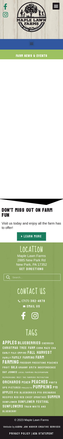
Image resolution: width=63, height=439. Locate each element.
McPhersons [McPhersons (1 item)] (9, 377)
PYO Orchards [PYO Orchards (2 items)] (46, 392)
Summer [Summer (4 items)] (54, 397)
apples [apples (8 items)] (10, 342)
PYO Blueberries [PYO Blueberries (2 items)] (25, 392)
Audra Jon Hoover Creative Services (37, 427)
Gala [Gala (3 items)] (14, 367)
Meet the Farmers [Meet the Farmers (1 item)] (26, 377)
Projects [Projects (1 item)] (27, 387)
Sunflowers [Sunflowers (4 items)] (13, 406)
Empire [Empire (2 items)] (22, 353)
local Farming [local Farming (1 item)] (26, 372)
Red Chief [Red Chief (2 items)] (26, 397)
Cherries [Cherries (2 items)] (48, 343)
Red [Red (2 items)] (16, 397)
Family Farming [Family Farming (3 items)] (23, 357)
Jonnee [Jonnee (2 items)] (12, 372)
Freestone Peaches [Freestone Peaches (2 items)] (45, 362)
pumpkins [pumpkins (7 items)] (42, 387)
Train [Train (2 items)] (28, 406)
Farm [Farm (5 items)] (40, 357)
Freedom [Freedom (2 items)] (25, 362)
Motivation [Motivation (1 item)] (43, 377)
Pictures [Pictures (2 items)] (14, 387)
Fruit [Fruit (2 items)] (6, 367)
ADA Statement (43, 433)
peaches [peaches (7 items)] (40, 382)
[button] (56, 6)
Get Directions (31, 269)
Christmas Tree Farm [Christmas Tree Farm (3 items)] (19, 348)
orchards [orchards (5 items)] (12, 382)
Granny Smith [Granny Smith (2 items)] (27, 367)
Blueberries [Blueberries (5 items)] (29, 343)
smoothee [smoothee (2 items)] (40, 397)
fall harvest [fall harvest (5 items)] (40, 352)
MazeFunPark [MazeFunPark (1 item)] (41, 372)
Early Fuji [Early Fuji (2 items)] (10, 353)
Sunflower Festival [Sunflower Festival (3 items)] (33, 402)
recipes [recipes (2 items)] (8, 397)
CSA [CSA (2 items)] (53, 348)
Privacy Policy (19, 433)
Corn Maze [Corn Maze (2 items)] (43, 348)
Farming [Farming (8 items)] (11, 362)
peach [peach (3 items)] (26, 382)
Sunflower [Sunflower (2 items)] (10, 402)
